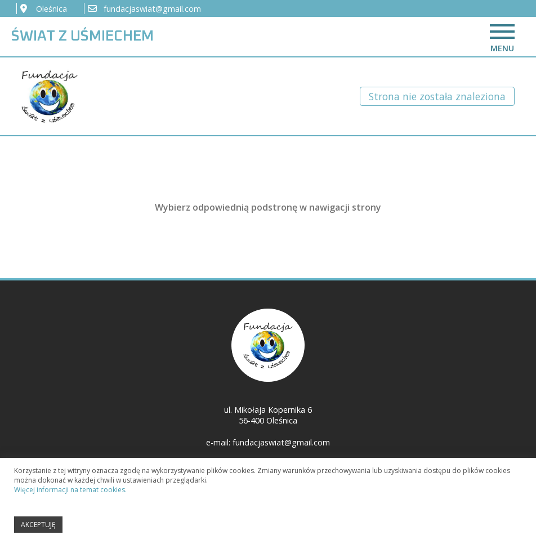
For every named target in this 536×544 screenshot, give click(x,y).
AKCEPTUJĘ (38, 527)
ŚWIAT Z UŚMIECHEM (82, 36)
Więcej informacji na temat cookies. (70, 492)
